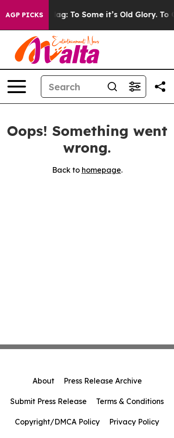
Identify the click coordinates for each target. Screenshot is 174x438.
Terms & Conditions (130, 401)
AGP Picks (24, 15)
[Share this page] (160, 86)
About (43, 380)
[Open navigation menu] (16, 86)
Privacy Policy (134, 421)
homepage (101, 170)
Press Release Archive (103, 380)
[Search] (71, 86)
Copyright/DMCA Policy (57, 421)
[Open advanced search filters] (134, 86)
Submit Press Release (48, 401)
